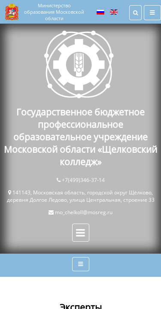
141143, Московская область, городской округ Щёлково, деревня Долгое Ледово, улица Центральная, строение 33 (81, 196)
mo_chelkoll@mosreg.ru (83, 212)
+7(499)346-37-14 (83, 180)
